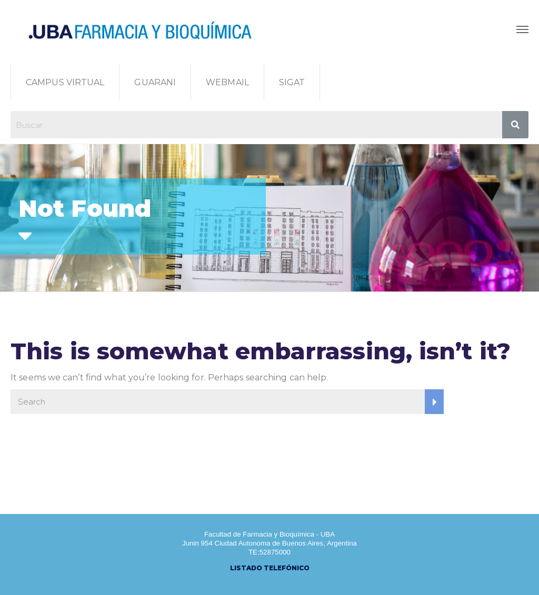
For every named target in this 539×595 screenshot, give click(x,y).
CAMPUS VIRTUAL (65, 82)
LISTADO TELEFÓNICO (270, 568)
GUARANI (155, 82)
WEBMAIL (227, 82)
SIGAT (292, 82)
